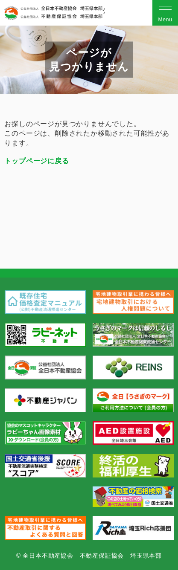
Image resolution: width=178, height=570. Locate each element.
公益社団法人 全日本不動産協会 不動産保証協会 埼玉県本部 (53, 13)
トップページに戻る (36, 161)
